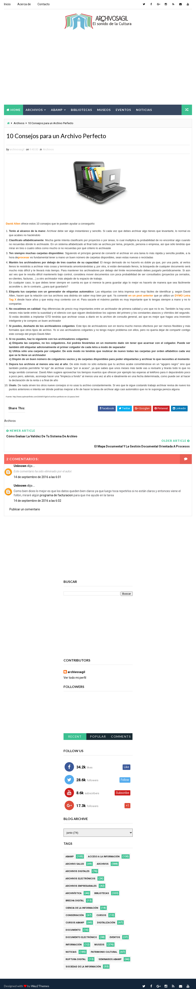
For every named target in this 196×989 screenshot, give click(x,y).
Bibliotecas (81, 109)
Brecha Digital (75, 895)
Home (15, 109)
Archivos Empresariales (81, 881)
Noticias (144, 109)
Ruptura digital (76, 954)
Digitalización (106, 917)
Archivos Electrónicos (80, 873)
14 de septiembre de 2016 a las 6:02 (37, 496)
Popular (98, 731)
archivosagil (76, 667)
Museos (104, 109)
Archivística (74, 888)
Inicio (7, 4)
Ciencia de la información (82, 903)
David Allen (13, 224)
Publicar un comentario (24, 504)
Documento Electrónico (81, 932)
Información (74, 939)
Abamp (57, 109)
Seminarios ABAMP (110, 954)
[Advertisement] (98, 70)
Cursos (101, 910)
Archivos (34, 109)
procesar (23, 257)
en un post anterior (140, 296)
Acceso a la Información (103, 851)
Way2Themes (40, 981)
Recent (75, 731)
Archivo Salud (75, 859)
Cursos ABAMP (75, 917)
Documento (73, 925)
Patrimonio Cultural (104, 947)
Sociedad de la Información (83, 961)
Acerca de (24, 4)
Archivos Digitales (78, 866)
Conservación (75, 910)
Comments (121, 731)
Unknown (20, 461)
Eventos (123, 109)
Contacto (44, 4)
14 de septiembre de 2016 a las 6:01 (37, 472)
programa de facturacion (56, 490)
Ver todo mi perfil (75, 672)
